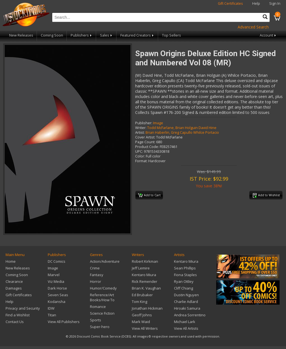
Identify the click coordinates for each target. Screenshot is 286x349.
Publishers (81, 35)
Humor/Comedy (103, 288)
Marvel (53, 274)
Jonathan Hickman (147, 308)
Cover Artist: (145, 137)
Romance (98, 306)
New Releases (21, 35)
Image (158, 123)
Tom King (139, 301)
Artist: (140, 132)
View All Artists (186, 328)
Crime (95, 268)
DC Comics (56, 261)
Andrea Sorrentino (190, 314)
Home (11, 261)
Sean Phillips (185, 268)
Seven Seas (58, 294)
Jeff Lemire (141, 268)
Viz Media (56, 281)
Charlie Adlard (186, 301)
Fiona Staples (185, 274)
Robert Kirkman (145, 261)
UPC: (139, 151)
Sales (106, 35)
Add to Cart (149, 195)
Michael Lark (184, 321)
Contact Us (15, 321)
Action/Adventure (105, 261)
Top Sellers (171, 35)
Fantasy (96, 274)
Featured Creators (137, 35)
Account (268, 35)
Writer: (140, 127)
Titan (52, 314)
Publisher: (143, 123)
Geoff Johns (142, 314)
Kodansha (56, 301)
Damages (14, 288)
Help (256, 3)
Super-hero (99, 326)
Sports (95, 319)
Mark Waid (141, 321)
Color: (140, 156)
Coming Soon (52, 35)
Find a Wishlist (18, 314)
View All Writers (145, 328)
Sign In (274, 3)
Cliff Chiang (183, 288)
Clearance (14, 281)
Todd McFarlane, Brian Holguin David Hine (181, 127)
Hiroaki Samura (187, 308)
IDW (51, 308)
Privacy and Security (23, 308)
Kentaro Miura (144, 274)
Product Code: (147, 146)
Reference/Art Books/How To (102, 297)
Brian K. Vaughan (146, 288)
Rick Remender (144, 281)
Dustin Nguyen (186, 294)
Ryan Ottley (184, 281)
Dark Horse (57, 288)
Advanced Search (253, 27)
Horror (95, 281)
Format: (141, 161)
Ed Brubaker (142, 294)
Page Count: (145, 142)
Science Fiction (102, 313)
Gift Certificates (230, 3)
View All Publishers (64, 321)
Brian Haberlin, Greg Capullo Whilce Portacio (182, 132)
